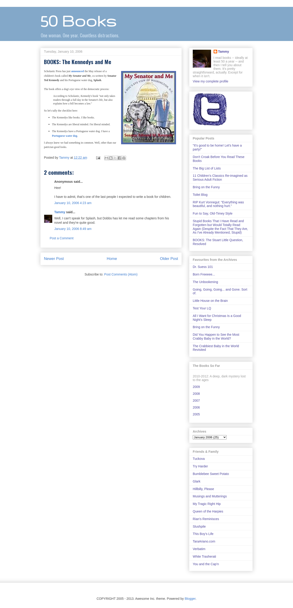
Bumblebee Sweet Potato (211, 474)
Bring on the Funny (206, 187)
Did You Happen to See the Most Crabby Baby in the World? (216, 336)
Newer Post (54, 258)
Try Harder (200, 466)
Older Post (169, 258)
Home (112, 258)
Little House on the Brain (210, 301)
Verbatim (199, 549)
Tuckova (199, 459)
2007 (196, 400)
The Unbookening (205, 282)
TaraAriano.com (204, 541)
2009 (196, 387)
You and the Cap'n (206, 564)
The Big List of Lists (207, 168)
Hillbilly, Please (203, 489)
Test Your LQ (202, 308)
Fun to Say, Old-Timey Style (213, 213)
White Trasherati (204, 556)
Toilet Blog (200, 194)
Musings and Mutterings (210, 496)
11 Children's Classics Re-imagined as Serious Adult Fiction (220, 177)
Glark (196, 481)
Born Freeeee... (204, 274)
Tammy (59, 212)
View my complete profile (210, 81)
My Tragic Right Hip (207, 504)
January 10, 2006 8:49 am (73, 229)
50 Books (78, 21)
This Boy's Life (203, 534)
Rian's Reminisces (206, 519)
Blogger (190, 598)
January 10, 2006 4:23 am (73, 203)
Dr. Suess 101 (203, 267)
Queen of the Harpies (208, 511)
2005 (196, 414)
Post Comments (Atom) (120, 274)
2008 (196, 393)
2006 (196, 407)
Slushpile (199, 526)
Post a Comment (61, 238)
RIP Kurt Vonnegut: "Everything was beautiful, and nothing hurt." (218, 204)
